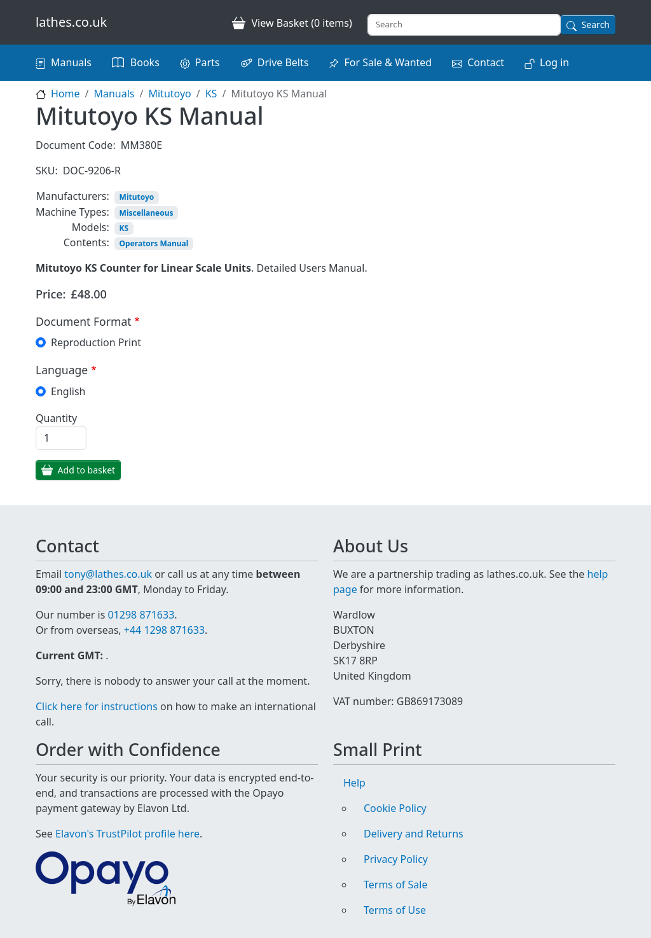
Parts (207, 62)
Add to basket (87, 470)
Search (596, 24)
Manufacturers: (72, 196)
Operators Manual (154, 243)
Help (354, 783)
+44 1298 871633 (164, 630)
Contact (485, 62)
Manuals (71, 62)
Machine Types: (72, 212)
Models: (90, 227)
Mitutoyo (169, 94)
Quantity (56, 418)
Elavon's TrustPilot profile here (127, 834)
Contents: (86, 242)
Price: (51, 294)
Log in (554, 62)
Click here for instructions (97, 706)
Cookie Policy (395, 808)
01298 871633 (140, 615)
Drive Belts (283, 62)
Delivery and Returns (413, 834)
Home (65, 94)
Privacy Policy (396, 859)
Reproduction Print (96, 342)
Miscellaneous (147, 212)
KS (211, 94)
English (68, 391)
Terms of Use (395, 910)
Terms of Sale (395, 885)
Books (145, 62)
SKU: (47, 171)
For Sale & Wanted (388, 62)
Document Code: (76, 145)
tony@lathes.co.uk (108, 574)
